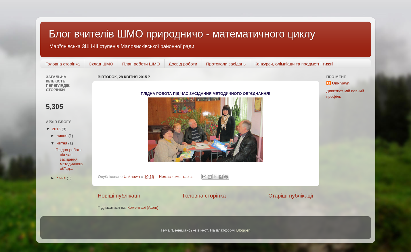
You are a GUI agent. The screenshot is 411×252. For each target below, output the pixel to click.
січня (62, 178)
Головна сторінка (62, 63)
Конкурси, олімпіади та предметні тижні (294, 63)
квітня (62, 143)
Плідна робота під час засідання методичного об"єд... (69, 159)
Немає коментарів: (176, 176)
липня (62, 135)
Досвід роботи (183, 63)
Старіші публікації (290, 196)
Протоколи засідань (226, 63)
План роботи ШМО (141, 63)
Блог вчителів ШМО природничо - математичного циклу (182, 34)
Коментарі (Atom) (142, 207)
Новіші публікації (119, 196)
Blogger (243, 230)
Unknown (341, 83)
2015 (57, 129)
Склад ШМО (101, 63)
